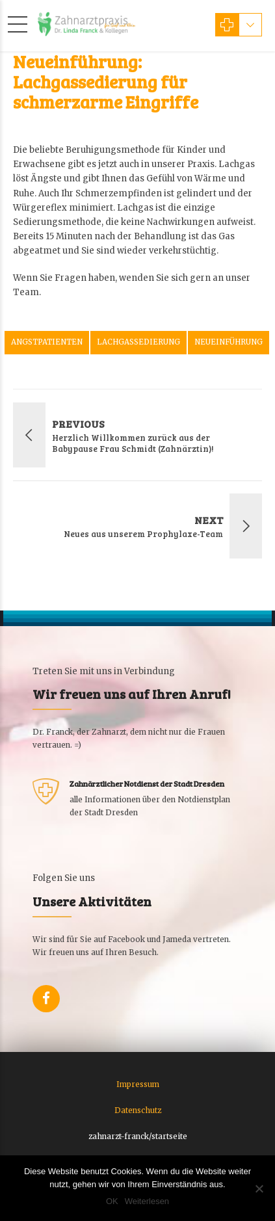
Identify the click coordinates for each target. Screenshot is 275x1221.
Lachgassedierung (138, 342)
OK (112, 1201)
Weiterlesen (147, 1201)
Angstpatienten (47, 342)
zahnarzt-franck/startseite (137, 1136)
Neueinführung (228, 342)
